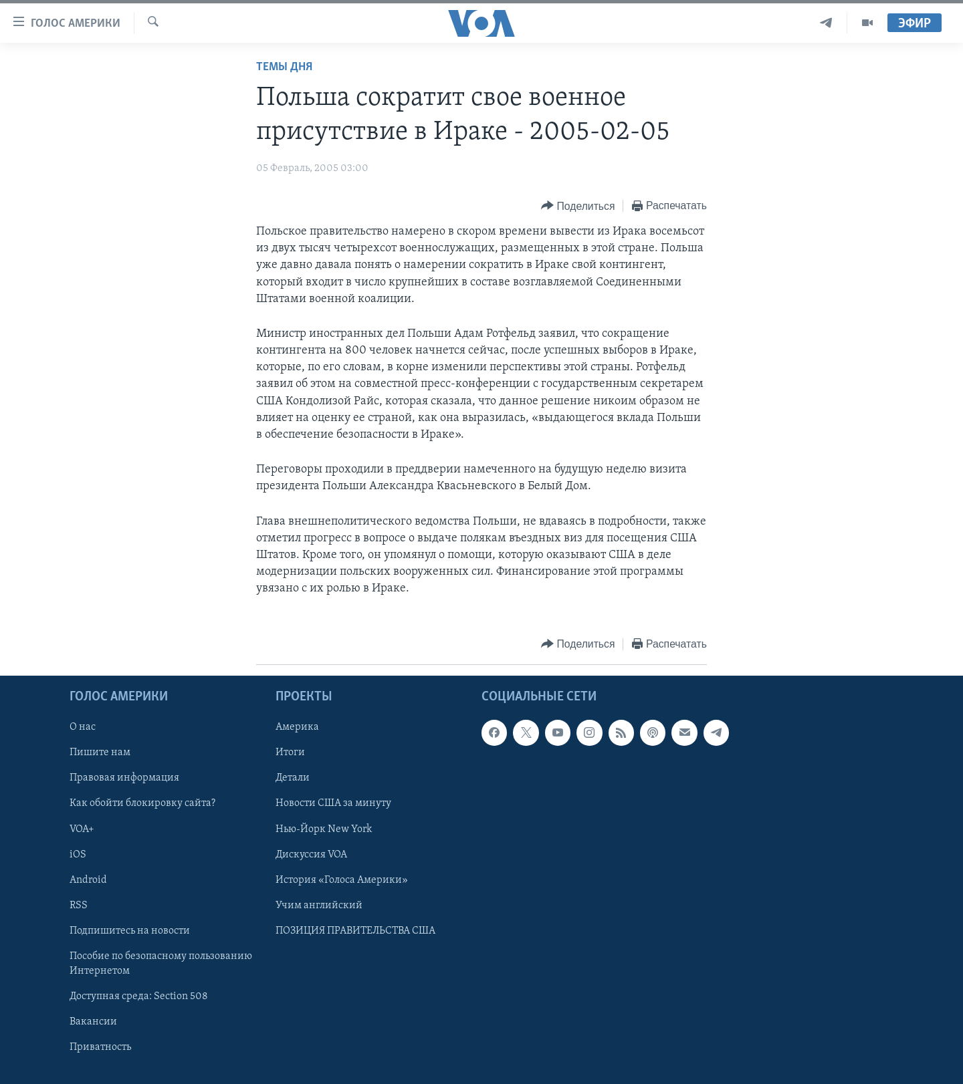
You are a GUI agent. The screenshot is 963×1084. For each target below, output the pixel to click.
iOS (78, 854)
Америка (297, 727)
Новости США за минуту (333, 803)
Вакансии (93, 1022)
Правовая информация (124, 778)
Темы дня (284, 67)
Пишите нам (100, 752)
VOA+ (82, 828)
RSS (79, 905)
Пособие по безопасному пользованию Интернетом (161, 963)
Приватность (100, 1047)
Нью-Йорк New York (324, 828)
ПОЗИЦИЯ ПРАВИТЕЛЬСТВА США (355, 930)
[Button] (578, 206)
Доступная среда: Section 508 (139, 995)
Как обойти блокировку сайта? (142, 803)
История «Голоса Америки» (342, 879)
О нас (83, 727)
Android (88, 879)
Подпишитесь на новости (130, 930)
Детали (293, 778)
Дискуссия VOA (311, 854)
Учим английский (319, 905)
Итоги (290, 752)
